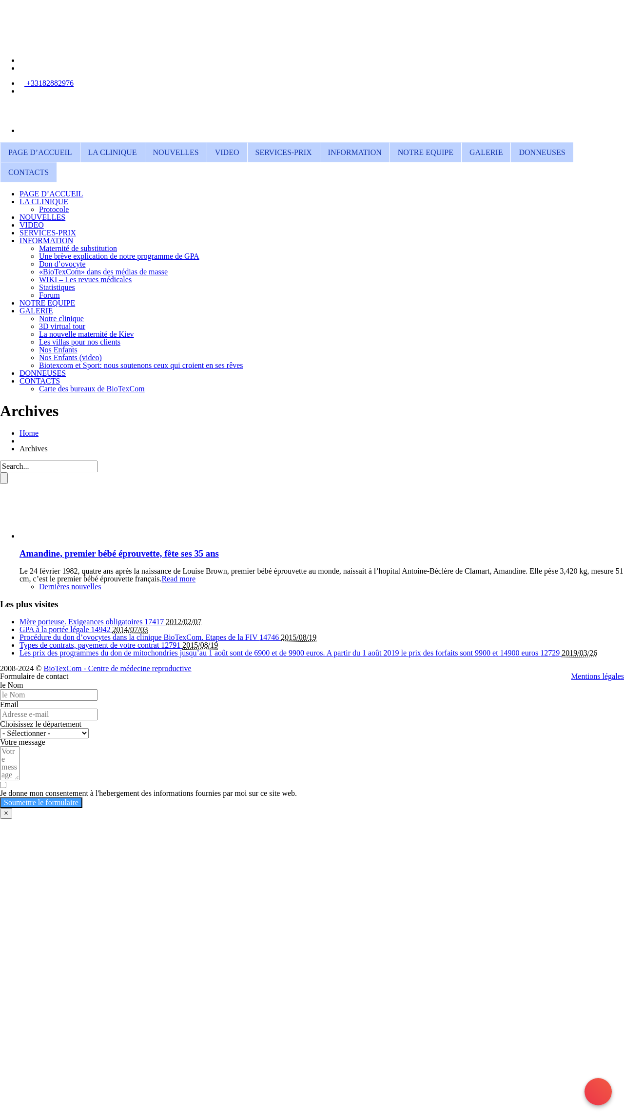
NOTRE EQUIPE (425, 152)
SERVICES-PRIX (283, 152)
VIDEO (227, 152)
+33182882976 (49, 83)
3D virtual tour (62, 326)
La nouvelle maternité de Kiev (86, 334)
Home (29, 433)
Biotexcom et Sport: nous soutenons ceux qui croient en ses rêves (141, 365)
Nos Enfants (58, 350)
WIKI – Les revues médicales (85, 279)
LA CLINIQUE (112, 152)
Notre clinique (61, 318)
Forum (49, 295)
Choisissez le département (40, 724)
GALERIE (486, 152)
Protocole (54, 209)
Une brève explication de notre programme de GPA (119, 256)
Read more (178, 579)
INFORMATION (355, 152)
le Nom (11, 685)
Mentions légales (597, 676)
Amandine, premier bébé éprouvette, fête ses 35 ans (119, 553)
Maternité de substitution (78, 248)
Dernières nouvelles (70, 586)
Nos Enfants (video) (70, 357)
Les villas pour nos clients (79, 342)
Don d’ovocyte (62, 264)
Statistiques (57, 287)
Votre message (22, 742)
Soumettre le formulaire (41, 802)
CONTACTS (28, 172)
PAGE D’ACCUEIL (40, 152)
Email (9, 704)
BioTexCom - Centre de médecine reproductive (117, 668)
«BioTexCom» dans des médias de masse (103, 272)
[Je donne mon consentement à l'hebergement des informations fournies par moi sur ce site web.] (312, 789)
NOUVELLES (176, 152)
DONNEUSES (542, 152)
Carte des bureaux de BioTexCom (92, 389)
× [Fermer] (6, 813)
